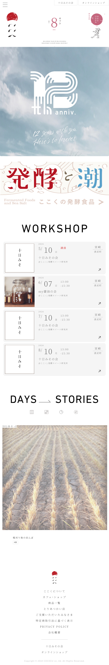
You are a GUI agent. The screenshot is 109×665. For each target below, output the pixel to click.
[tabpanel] (54, 144)
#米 (15, 542)
